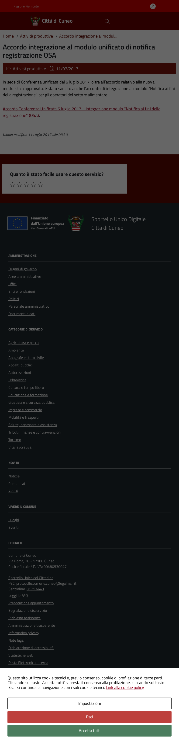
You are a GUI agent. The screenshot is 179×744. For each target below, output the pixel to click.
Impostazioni (89, 703)
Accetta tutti (89, 730)
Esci (89, 717)
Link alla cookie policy (125, 687)
